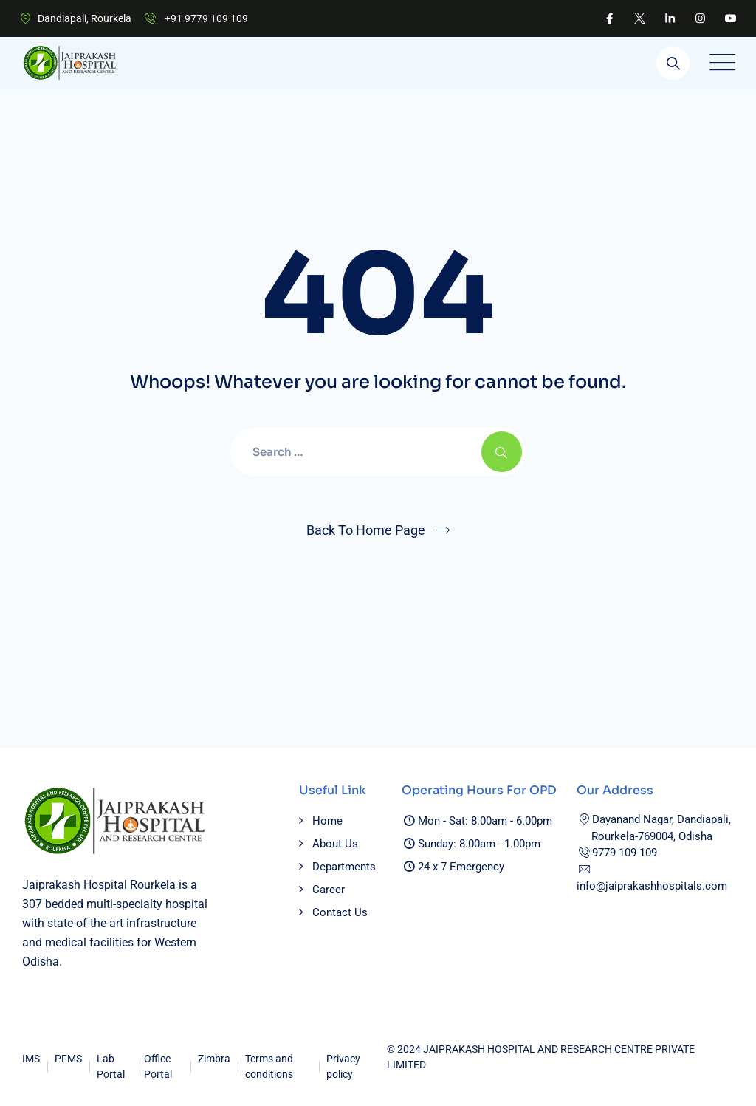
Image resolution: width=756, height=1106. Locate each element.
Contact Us (340, 912)
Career (328, 889)
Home (327, 820)
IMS (31, 1059)
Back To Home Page (365, 530)
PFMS (68, 1059)
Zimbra (214, 1059)
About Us (335, 843)
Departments (344, 866)
